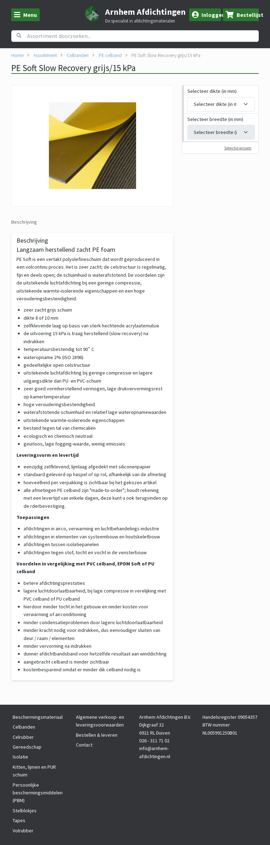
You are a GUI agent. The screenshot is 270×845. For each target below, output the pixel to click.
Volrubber (23, 830)
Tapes (19, 820)
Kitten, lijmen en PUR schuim (34, 771)
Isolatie (20, 757)
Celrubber (23, 737)
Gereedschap (27, 747)
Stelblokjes (25, 810)
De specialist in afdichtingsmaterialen (140, 21)
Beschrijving (24, 222)
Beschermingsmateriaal (38, 717)
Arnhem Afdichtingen (145, 11)
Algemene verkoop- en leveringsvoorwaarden (100, 721)
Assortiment (45, 55)
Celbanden (78, 55)
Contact (84, 745)
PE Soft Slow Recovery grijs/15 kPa (165, 55)
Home (17, 55)
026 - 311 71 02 (154, 740)
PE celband (110, 55)
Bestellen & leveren (96, 735)
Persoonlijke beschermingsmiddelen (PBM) (38, 793)
